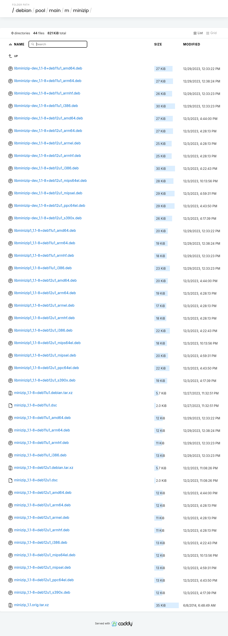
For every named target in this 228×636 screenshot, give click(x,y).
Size (158, 44)
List (198, 33)
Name (19, 44)
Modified (191, 44)
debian (24, 10)
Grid (211, 33)
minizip (81, 10)
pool (40, 10)
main (55, 10)
